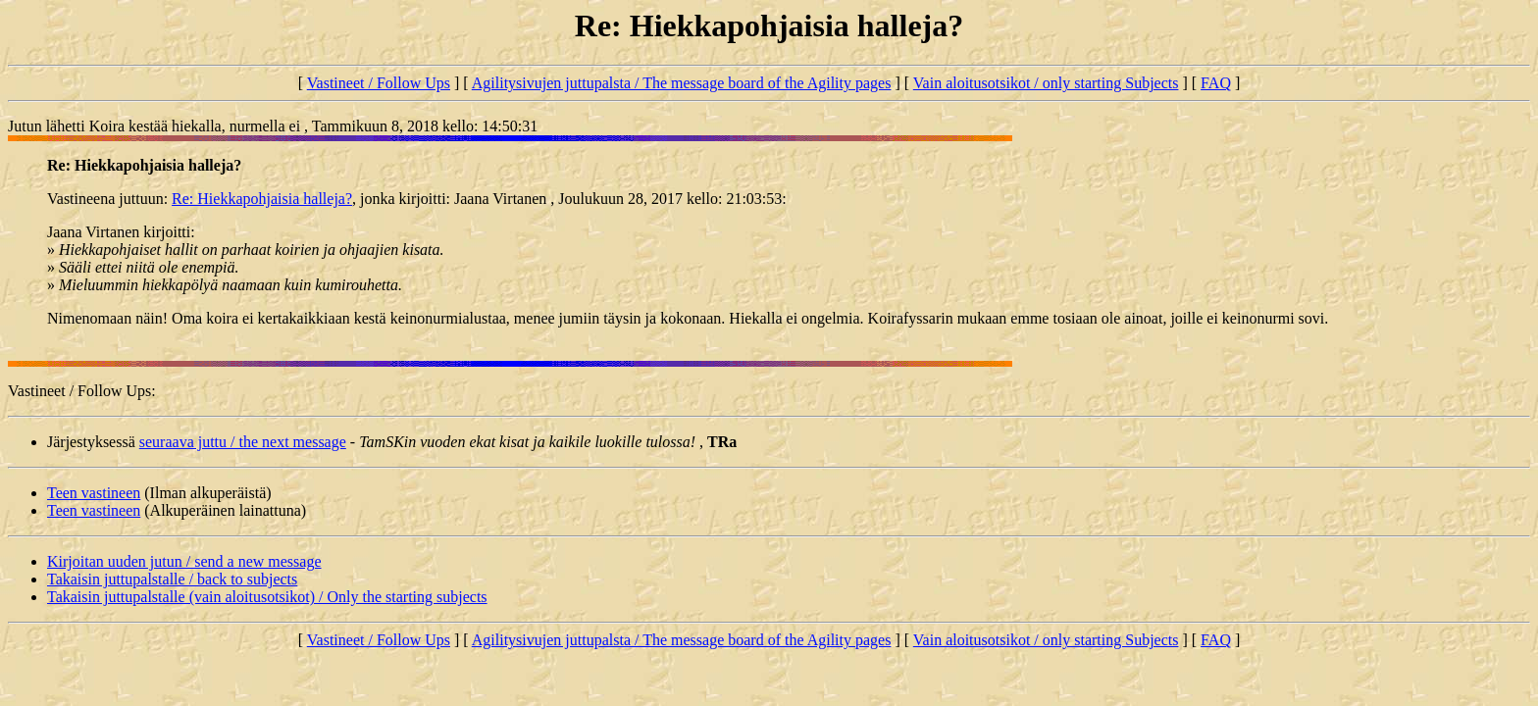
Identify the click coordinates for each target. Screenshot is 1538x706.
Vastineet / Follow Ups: (82, 390)
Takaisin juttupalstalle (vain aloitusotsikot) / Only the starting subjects (267, 596)
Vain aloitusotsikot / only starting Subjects (1046, 83)
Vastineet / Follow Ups (378, 83)
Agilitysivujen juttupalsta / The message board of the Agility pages (682, 83)
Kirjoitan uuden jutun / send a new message (184, 561)
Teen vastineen (93, 492)
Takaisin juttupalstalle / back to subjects (172, 579)
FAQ (1216, 83)
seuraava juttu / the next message (242, 441)
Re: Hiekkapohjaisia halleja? (262, 198)
